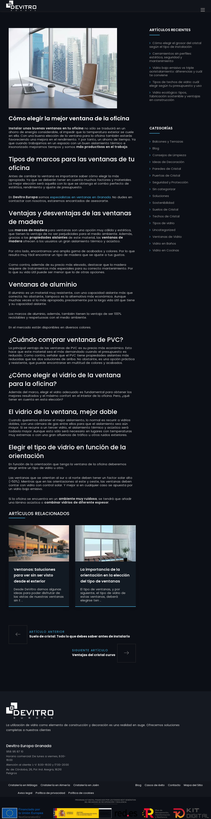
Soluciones (160, 196)
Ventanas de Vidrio (167, 236)
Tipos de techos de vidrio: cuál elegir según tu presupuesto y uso (175, 84)
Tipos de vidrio (163, 223)
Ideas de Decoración (168, 162)
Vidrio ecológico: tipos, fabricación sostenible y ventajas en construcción (174, 96)
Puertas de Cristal (166, 175)
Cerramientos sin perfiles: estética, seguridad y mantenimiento (170, 57)
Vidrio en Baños (164, 243)
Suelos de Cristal (165, 209)
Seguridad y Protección (170, 182)
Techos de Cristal (165, 216)
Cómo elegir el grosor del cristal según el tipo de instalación (175, 45)
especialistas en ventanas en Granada (80, 206)
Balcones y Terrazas (167, 141)
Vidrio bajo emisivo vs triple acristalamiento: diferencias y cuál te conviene (175, 71)
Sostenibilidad (163, 202)
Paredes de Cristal (166, 168)
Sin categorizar (164, 189)
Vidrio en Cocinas (165, 250)
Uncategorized (163, 230)
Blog (155, 148)
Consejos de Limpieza (169, 155)
